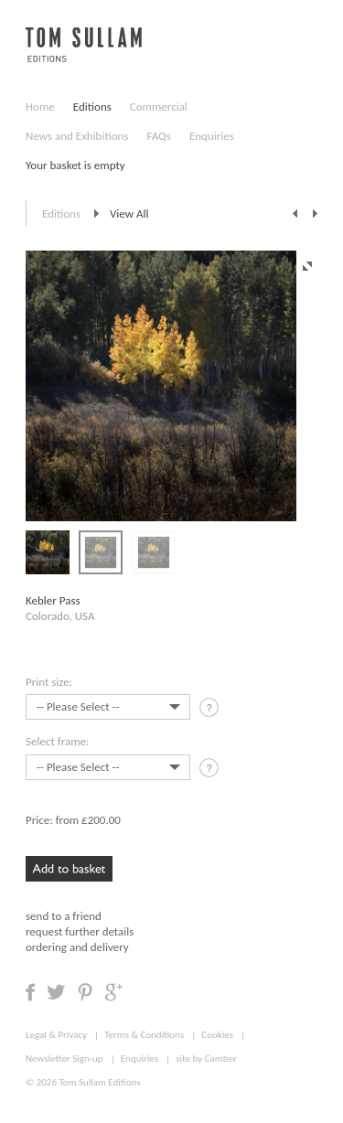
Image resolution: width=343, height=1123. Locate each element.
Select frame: (57, 741)
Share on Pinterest (85, 992)
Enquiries (211, 136)
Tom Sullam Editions (99, 1082)
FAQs (158, 136)
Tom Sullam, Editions (84, 54)
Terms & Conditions (144, 1035)
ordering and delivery (77, 947)
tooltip (210, 710)
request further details (80, 931)
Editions (92, 106)
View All (129, 213)
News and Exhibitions (77, 136)
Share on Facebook (30, 992)
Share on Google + (113, 992)
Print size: (49, 682)
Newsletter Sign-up (64, 1058)
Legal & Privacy (56, 1035)
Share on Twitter (56, 992)
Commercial (159, 106)
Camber (221, 1058)
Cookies (217, 1035)
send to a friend (64, 916)
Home (40, 106)
